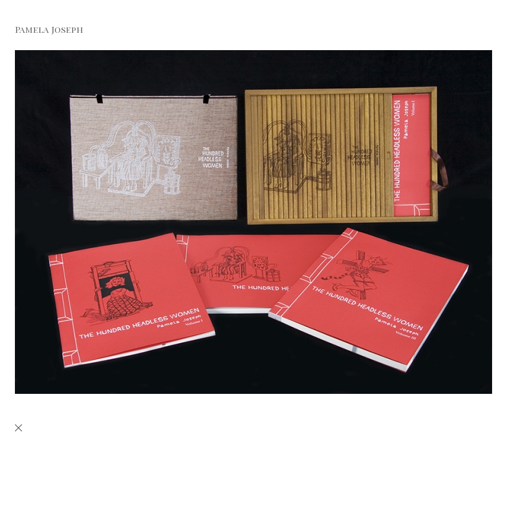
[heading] (41, 30)
